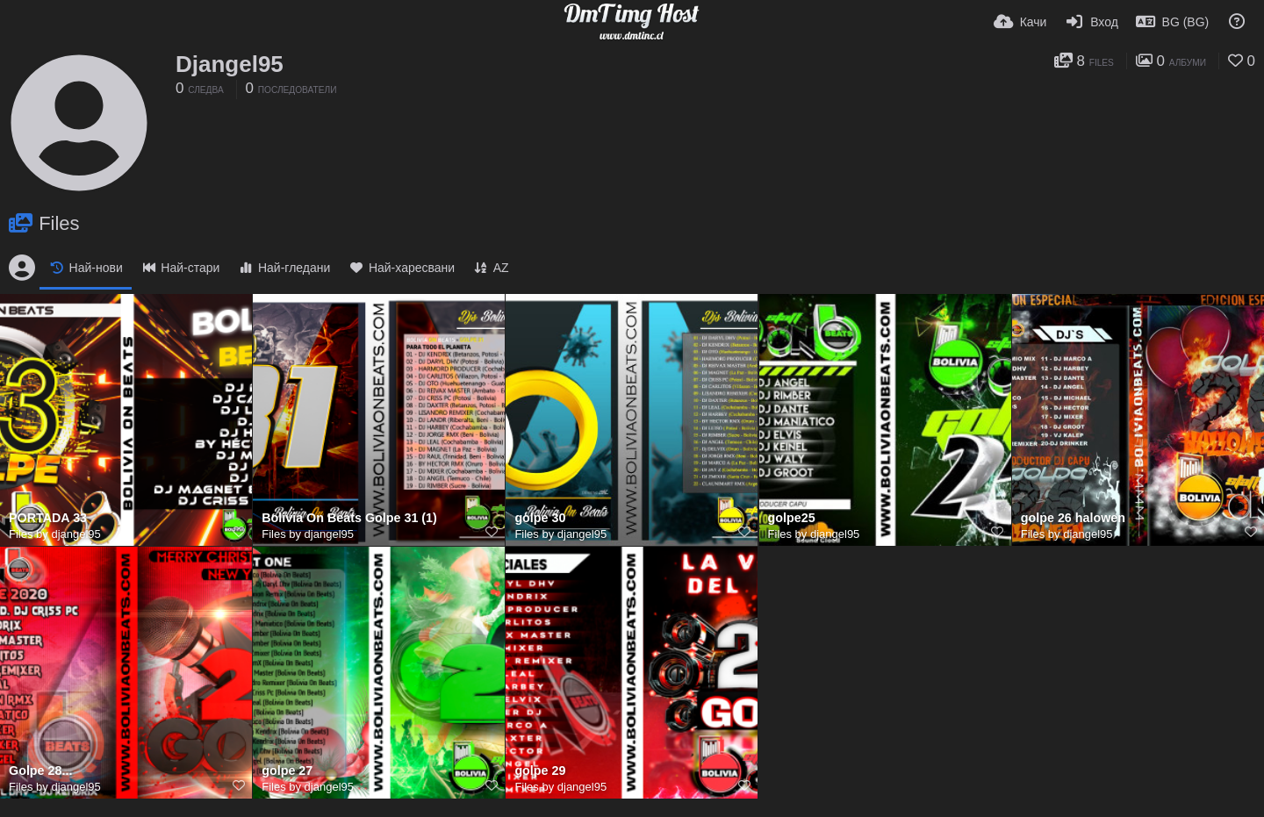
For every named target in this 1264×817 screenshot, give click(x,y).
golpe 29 (539, 771)
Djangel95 (230, 64)
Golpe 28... (40, 771)
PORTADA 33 (48, 518)
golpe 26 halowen (1073, 518)
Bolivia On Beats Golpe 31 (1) (349, 518)
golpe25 (791, 518)
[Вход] (1090, 22)
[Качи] (1020, 22)
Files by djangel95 (55, 534)
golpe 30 (539, 518)
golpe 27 (287, 771)
